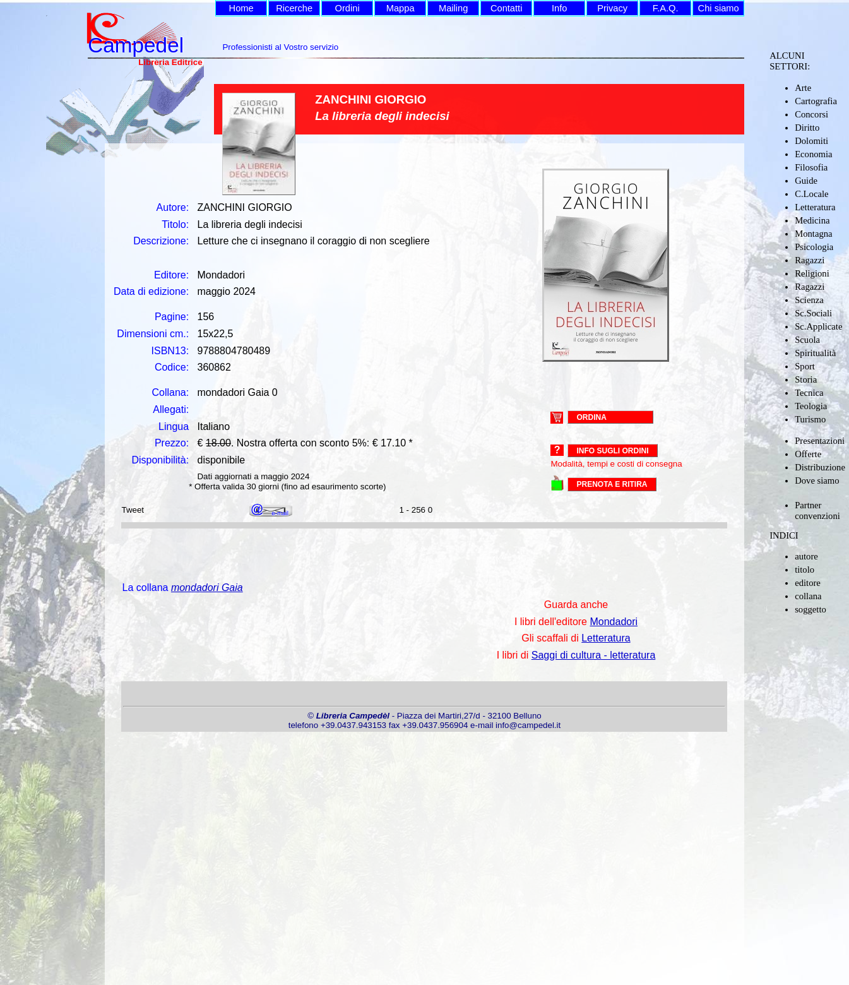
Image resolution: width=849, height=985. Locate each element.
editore (808, 583)
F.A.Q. (666, 8)
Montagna (813, 234)
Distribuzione (820, 467)
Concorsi (811, 114)
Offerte (808, 454)
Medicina (812, 220)
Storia (806, 379)
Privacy (612, 8)
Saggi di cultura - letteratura (593, 655)
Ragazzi (809, 260)
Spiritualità (815, 353)
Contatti (506, 8)
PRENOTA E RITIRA (611, 484)
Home (241, 8)
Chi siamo (718, 8)
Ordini (347, 8)
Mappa (400, 8)
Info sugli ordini (612, 450)
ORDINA (591, 416)
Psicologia (814, 247)
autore (806, 556)
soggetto (810, 609)
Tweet (132, 510)
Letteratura (815, 207)
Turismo (810, 419)
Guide (806, 181)
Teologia (811, 406)
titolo (804, 569)
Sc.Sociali (813, 313)
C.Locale (811, 194)
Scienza (809, 300)
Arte (803, 88)
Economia (813, 154)
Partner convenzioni (817, 510)
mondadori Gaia (207, 587)
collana (808, 596)
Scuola (807, 340)
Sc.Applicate (818, 326)
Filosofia (811, 167)
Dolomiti (811, 141)
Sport (805, 366)
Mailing (453, 8)
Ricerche (294, 8)
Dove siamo (817, 480)
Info (559, 8)
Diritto (807, 127)
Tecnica (809, 393)
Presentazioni (820, 441)
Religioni (812, 273)
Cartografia (816, 101)
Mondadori (614, 621)
